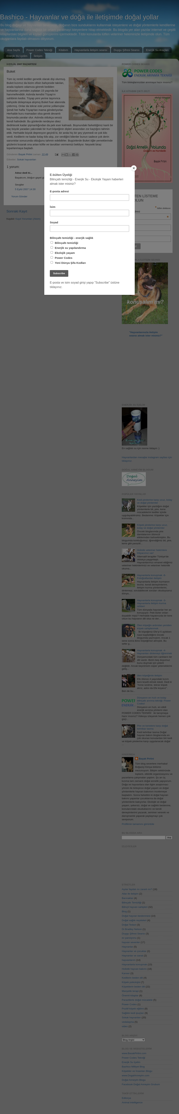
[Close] (134, 168)
